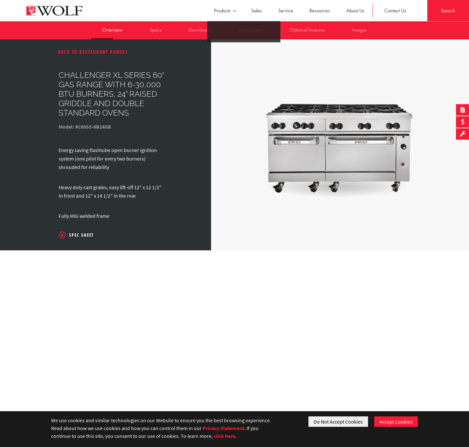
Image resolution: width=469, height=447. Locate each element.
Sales (256, 10)
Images (359, 30)
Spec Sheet (76, 235)
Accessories (250, 30)
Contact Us (395, 10)
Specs (155, 30)
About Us (355, 10)
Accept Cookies (396, 421)
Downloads (200, 30)
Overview (112, 30)
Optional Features (307, 30)
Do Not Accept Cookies (338, 421)
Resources (319, 10)
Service (285, 10)
